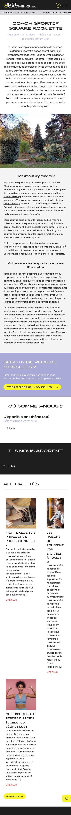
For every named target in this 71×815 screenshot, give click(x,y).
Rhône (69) (44, 34)
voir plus (12, 796)
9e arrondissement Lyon (35, 38)
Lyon (57, 34)
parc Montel (47, 291)
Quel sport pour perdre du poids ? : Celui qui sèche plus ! (20, 720)
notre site (28, 335)
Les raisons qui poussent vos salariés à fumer (55, 545)
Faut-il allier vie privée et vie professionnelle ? (21, 539)
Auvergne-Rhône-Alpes (21, 34)
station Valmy (11, 196)
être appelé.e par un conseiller (29, 387)
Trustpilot (9, 466)
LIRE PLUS (11, 600)
